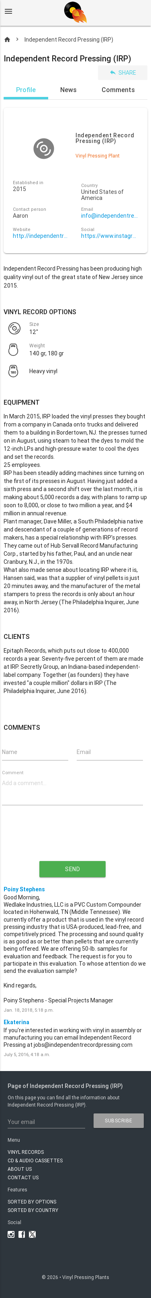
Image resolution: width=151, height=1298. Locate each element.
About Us (20, 1169)
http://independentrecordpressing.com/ (41, 236)
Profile (26, 90)
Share (122, 72)
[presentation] (73, 839)
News (68, 90)
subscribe (119, 1120)
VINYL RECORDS (26, 1152)
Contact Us (23, 1177)
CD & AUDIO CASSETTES (35, 1160)
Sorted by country (33, 1210)
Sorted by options (32, 1202)
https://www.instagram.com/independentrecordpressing (109, 236)
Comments (118, 90)
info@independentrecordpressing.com (109, 216)
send (72, 869)
